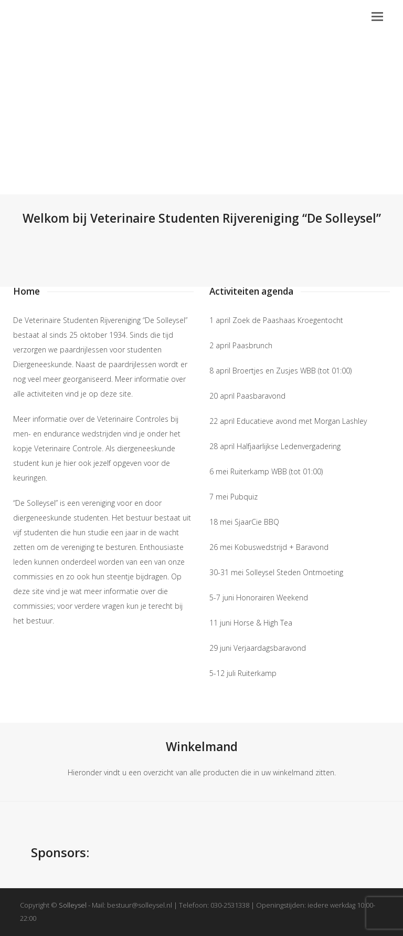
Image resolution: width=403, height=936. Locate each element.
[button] (377, 16)
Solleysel (73, 905)
